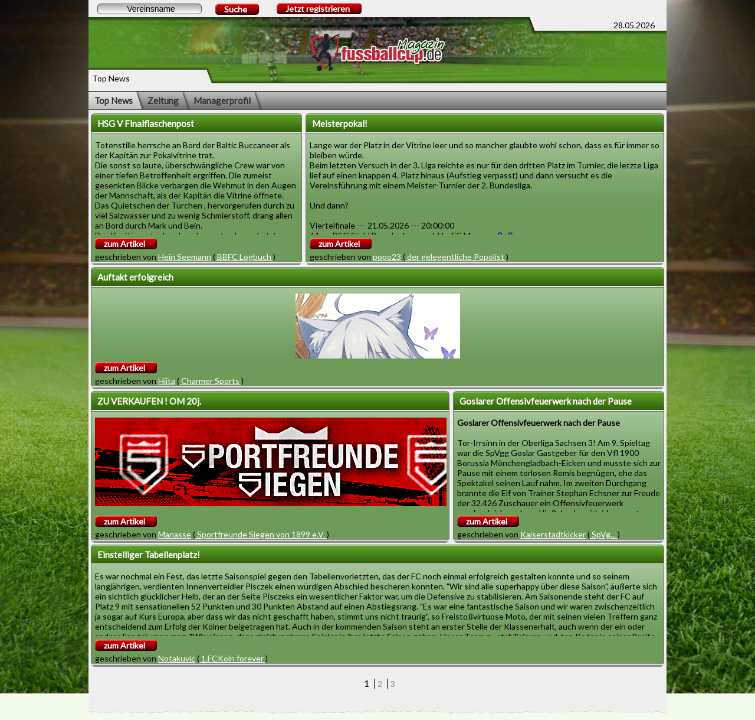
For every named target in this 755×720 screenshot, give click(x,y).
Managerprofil (222, 100)
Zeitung (163, 100)
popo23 (387, 257)
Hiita (166, 381)
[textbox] (149, 9)
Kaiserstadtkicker (553, 534)
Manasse (174, 534)
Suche (235, 9)
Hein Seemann (184, 257)
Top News (113, 100)
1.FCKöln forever (232, 658)
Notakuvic (176, 658)
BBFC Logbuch (244, 257)
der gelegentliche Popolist (455, 257)
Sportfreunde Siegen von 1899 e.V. (261, 534)
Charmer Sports (210, 381)
